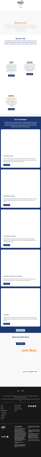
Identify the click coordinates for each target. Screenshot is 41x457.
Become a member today (30, 371)
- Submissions (3, 415)
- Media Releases (3, 412)
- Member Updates (4, 413)
